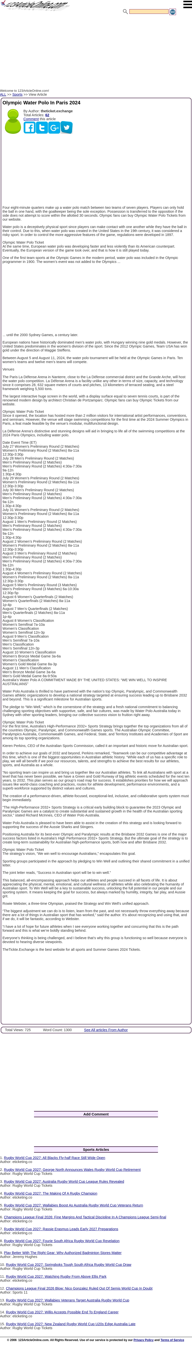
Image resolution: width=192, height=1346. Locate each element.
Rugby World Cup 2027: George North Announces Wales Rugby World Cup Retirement (72, 1170)
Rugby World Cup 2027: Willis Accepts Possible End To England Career (62, 1312)
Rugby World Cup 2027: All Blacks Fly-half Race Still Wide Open (54, 1158)
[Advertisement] (96, 52)
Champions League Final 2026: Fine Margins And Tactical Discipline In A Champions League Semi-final (85, 1217)
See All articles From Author (106, 1030)
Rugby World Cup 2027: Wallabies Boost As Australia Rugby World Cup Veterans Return (73, 1205)
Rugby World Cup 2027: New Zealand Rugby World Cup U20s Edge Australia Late (71, 1324)
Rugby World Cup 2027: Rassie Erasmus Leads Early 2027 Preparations (61, 1229)
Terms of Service (172, 1340)
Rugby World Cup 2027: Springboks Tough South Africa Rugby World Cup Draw (68, 1265)
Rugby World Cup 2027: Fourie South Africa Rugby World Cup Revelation (62, 1241)
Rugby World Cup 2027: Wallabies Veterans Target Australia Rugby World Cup (67, 1300)
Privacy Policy (144, 1340)
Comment (31, 119)
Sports (17, 94)
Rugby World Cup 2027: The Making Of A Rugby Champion (50, 1193)
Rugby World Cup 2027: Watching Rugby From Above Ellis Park (56, 1276)
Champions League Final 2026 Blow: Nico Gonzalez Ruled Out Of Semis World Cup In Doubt (79, 1288)
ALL (3, 94)
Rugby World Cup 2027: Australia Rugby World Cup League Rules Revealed (64, 1182)
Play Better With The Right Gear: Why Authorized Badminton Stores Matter (63, 1253)
